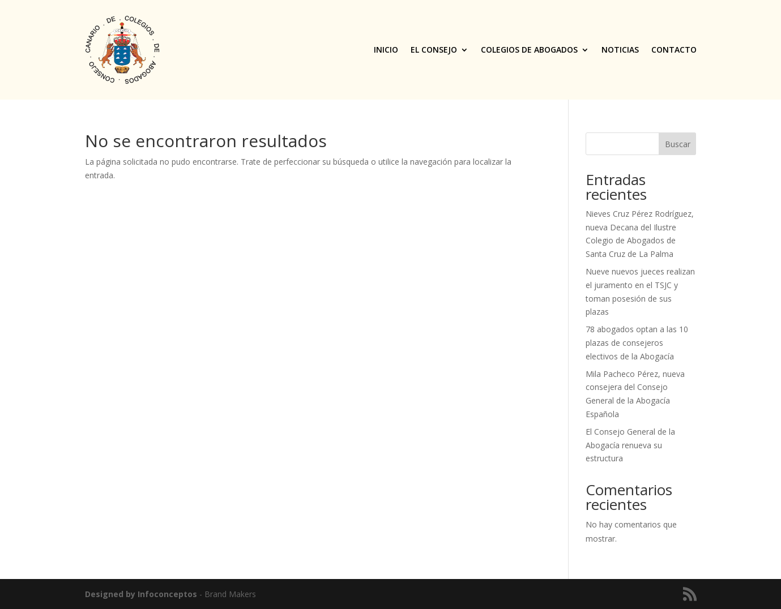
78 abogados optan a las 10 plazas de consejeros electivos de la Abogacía (637, 343)
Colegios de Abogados (529, 49)
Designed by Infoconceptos (141, 594)
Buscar (677, 144)
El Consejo (434, 49)
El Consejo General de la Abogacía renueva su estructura (630, 445)
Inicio (386, 49)
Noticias (620, 49)
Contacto (674, 49)
